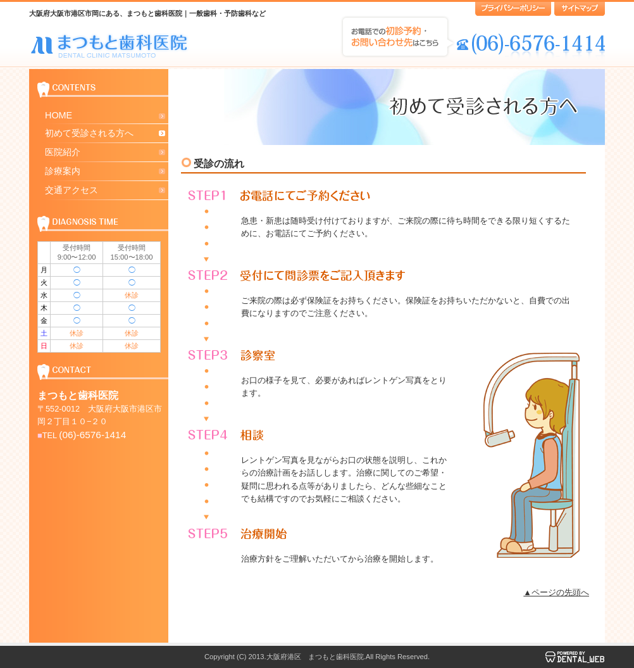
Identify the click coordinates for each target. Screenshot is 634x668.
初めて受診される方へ (89, 133)
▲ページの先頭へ (556, 592)
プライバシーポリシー (513, 9)
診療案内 (62, 171)
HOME (58, 115)
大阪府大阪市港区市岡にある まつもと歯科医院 (109, 45)
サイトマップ (579, 9)
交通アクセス (71, 190)
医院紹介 (62, 152)
